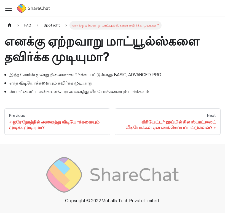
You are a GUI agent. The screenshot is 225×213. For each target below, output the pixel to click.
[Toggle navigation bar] (8, 8)
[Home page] (9, 25)
